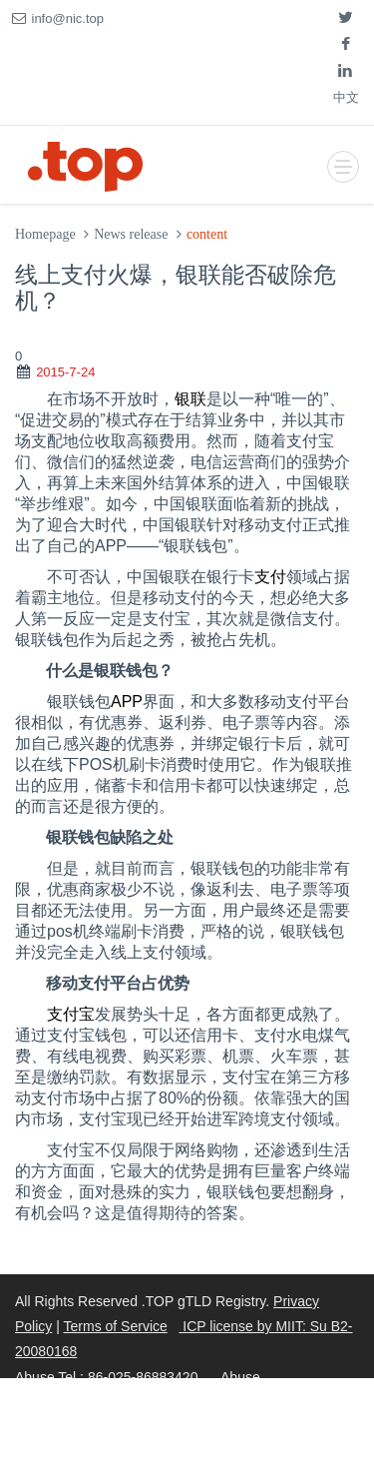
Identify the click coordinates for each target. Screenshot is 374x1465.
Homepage (45, 234)
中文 (346, 97)
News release (131, 234)
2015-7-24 (65, 372)
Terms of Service (116, 1326)
